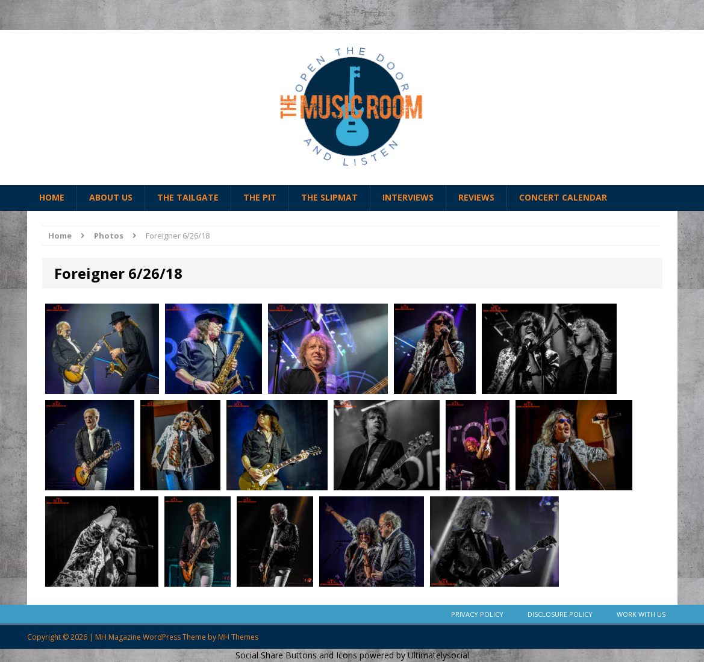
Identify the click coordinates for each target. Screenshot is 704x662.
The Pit (259, 197)
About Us (110, 197)
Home (51, 197)
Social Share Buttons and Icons (296, 655)
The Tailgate (188, 197)
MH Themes (238, 637)
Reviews (476, 197)
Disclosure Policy (560, 614)
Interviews (408, 197)
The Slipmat (329, 197)
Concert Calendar (563, 197)
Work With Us (641, 614)
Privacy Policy (477, 614)
